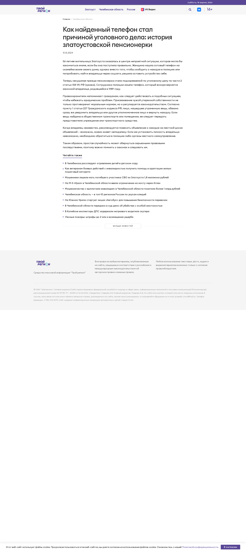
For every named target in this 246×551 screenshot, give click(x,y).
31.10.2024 (68, 52)
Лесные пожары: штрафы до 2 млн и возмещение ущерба (99, 216)
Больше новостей (123, 226)
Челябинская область (111, 9)
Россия (131, 9)
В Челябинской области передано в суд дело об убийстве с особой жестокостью (113, 205)
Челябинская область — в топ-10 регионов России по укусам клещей (105, 194)
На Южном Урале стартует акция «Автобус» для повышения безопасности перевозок (116, 200)
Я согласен (230, 547)
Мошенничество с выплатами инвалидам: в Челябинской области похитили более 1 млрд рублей (122, 188)
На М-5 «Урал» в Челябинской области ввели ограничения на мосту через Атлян (112, 183)
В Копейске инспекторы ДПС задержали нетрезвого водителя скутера (107, 211)
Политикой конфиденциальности (200, 547)
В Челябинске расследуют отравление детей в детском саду (101, 163)
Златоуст (90, 9)
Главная (66, 19)
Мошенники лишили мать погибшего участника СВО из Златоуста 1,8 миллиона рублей (117, 177)
